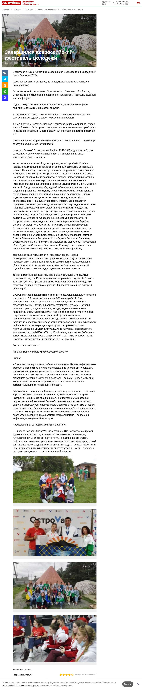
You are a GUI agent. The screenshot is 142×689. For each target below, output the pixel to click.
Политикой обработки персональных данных (21, 686)
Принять (127, 684)
